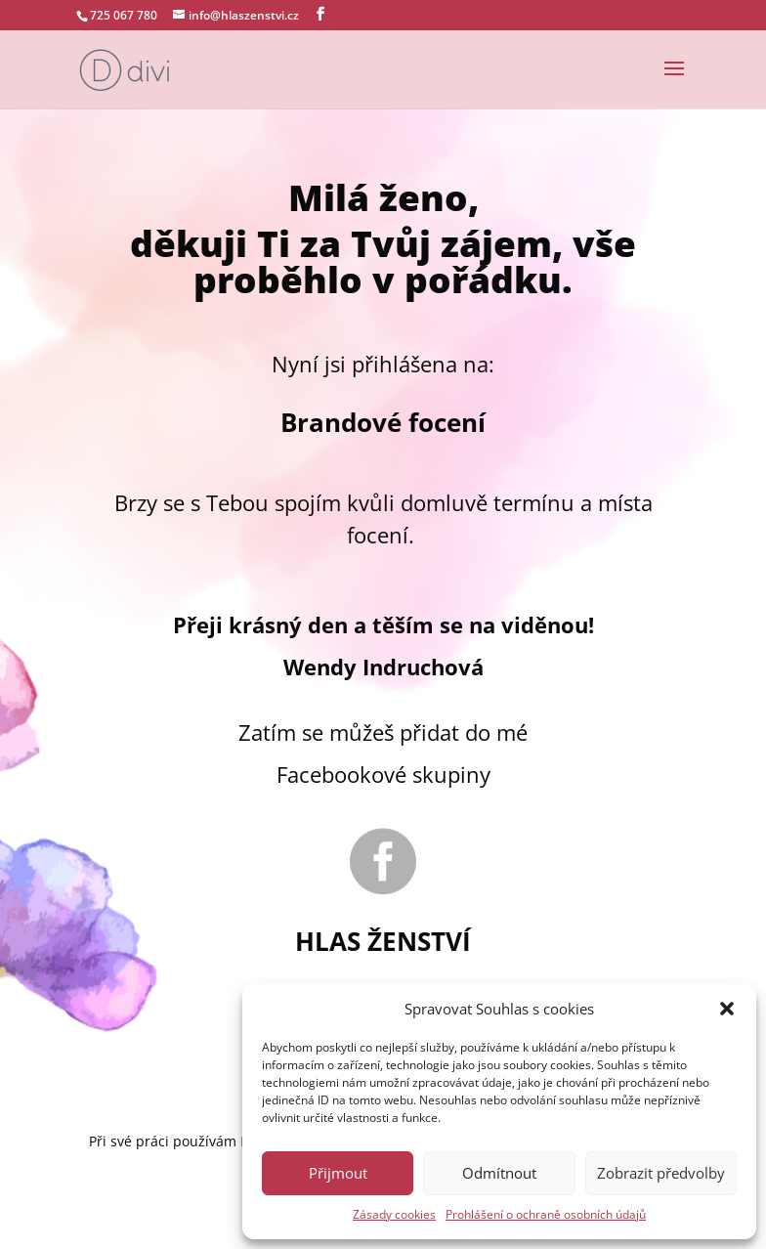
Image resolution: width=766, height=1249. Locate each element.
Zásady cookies (394, 1214)
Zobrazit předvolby (661, 1173)
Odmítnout (499, 1173)
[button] (727, 1008)
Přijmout (338, 1173)
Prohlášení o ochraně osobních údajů (546, 1214)
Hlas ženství (383, 941)
